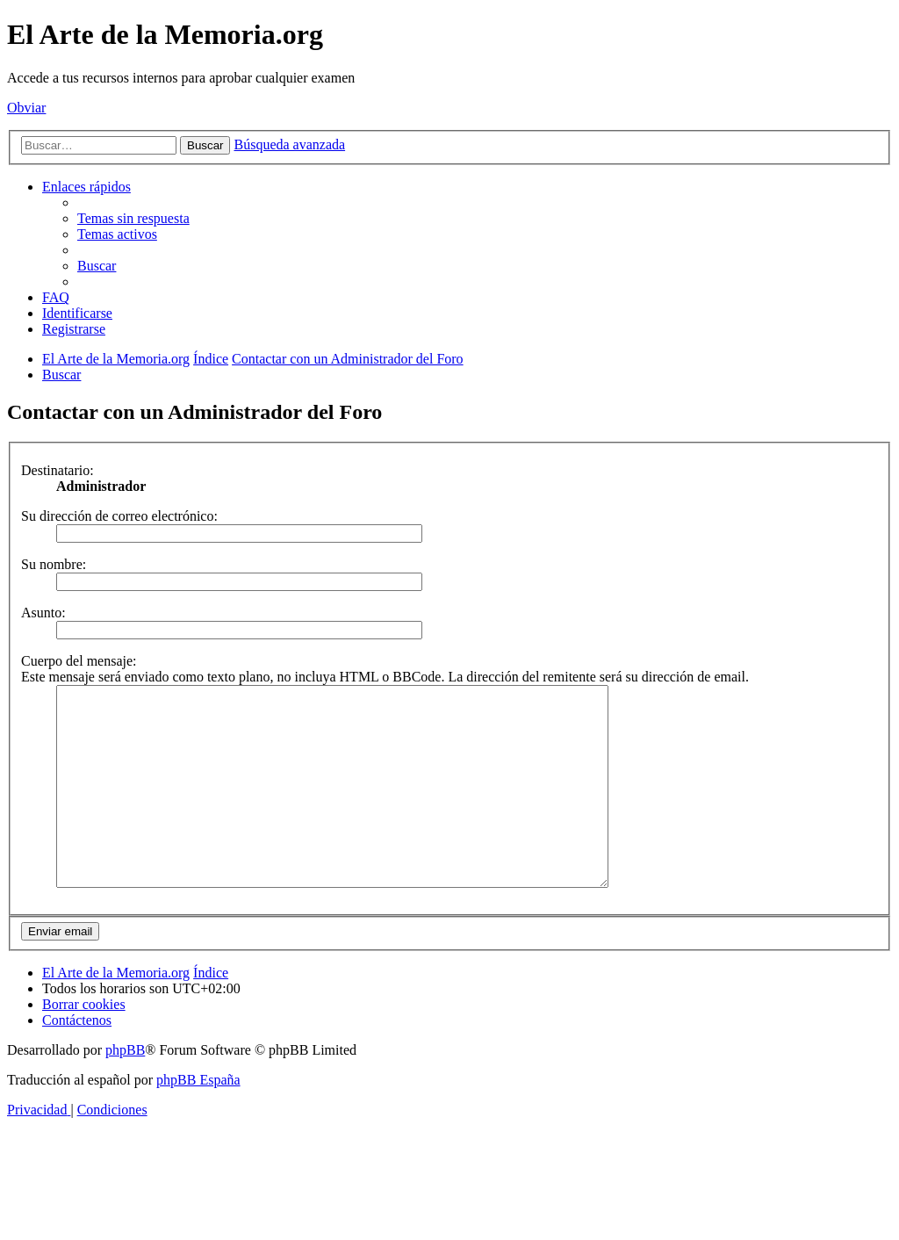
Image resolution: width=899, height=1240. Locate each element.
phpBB (125, 1089)
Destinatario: (57, 470)
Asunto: (43, 612)
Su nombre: (53, 564)
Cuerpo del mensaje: (79, 660)
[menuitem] (133, 218)
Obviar (26, 107)
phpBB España (198, 1119)
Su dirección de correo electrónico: (119, 515)
